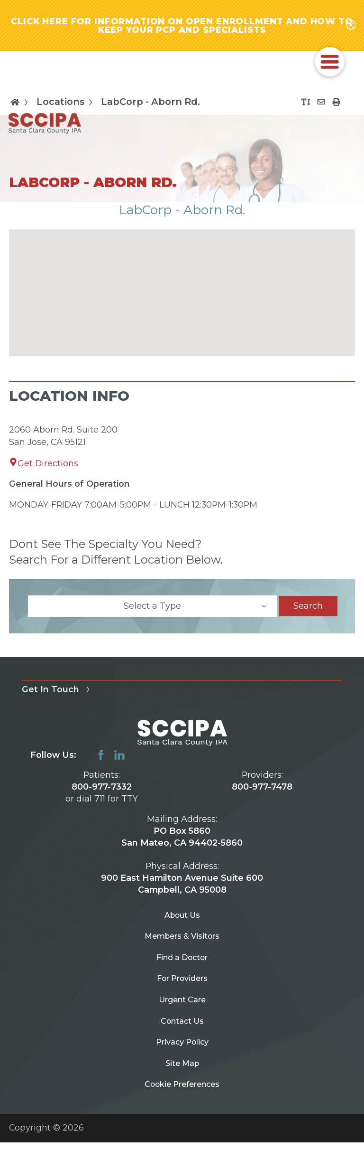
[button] (330, 65)
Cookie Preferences (182, 1108)
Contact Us (182, 1037)
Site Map (182, 1085)
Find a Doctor (182, 966)
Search (308, 609)
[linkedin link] (119, 758)
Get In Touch (57, 692)
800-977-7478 (262, 790)
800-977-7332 (102, 790)
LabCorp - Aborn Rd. (150, 105)
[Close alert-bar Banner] (351, 27)
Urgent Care (182, 1014)
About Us (182, 919)
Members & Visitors (182, 943)
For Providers (182, 990)
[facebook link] (101, 758)
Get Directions (43, 466)
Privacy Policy (182, 1061)
